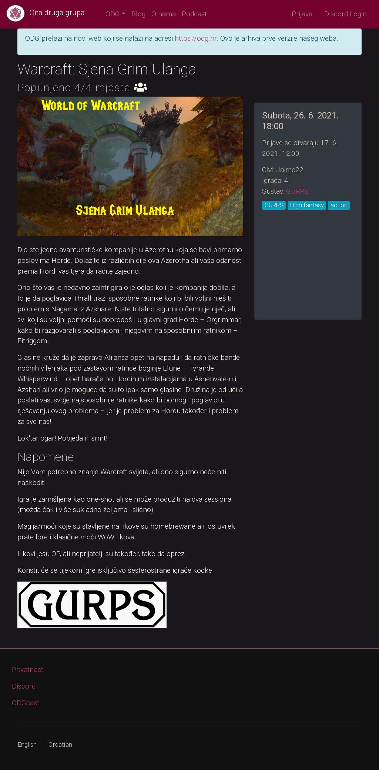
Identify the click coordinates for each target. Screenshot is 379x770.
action (339, 205)
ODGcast (25, 703)
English (27, 744)
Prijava (302, 14)
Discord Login (345, 14)
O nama (163, 14)
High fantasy (307, 205)
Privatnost (27, 669)
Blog (138, 14)
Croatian (60, 744)
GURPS (297, 191)
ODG (112, 14)
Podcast (194, 14)
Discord (24, 686)
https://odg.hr (196, 38)
